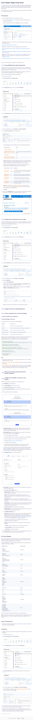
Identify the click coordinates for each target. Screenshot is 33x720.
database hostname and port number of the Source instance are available (17, 58)
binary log (8, 67)
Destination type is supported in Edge (15, 440)
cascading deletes (19, 623)
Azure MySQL (16, 437)
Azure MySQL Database (5, 5)
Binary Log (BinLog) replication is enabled (9, 44)
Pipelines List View (16, 385)
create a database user (17, 54)
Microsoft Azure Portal (12, 19)
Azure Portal (9, 76)
